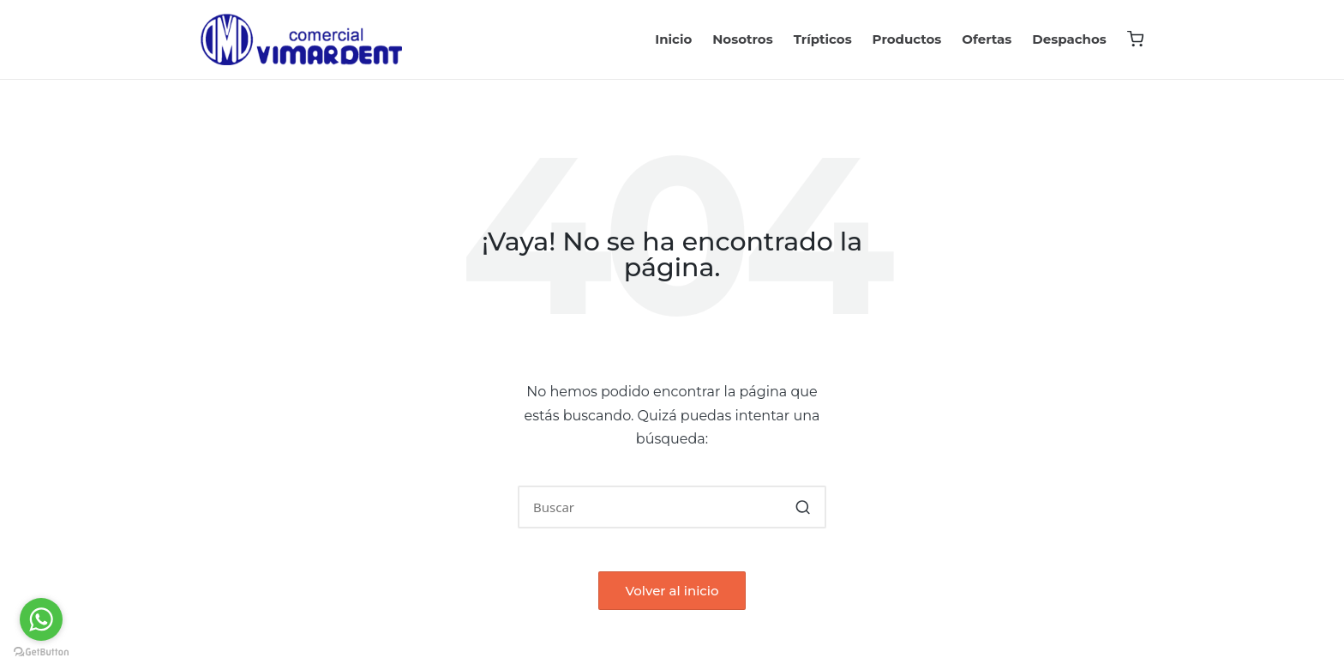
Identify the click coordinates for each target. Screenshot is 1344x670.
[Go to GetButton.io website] (41, 652)
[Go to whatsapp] (41, 619)
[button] (802, 507)
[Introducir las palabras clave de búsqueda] (672, 507)
